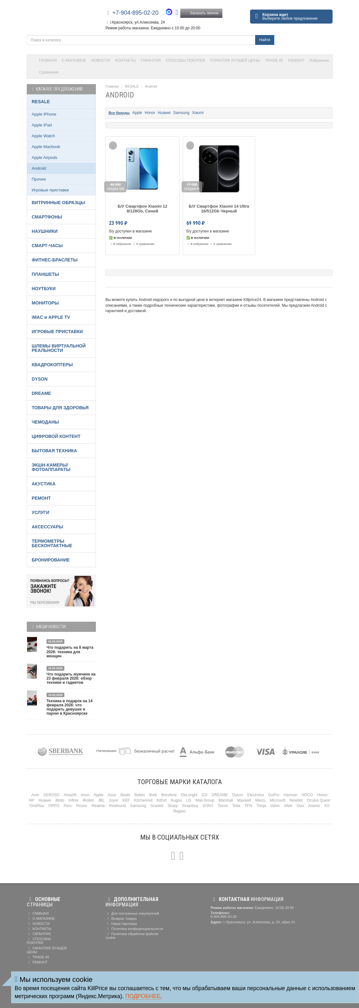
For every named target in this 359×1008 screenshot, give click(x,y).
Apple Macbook (46, 146)
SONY (208, 806)
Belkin (139, 795)
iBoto (59, 800)
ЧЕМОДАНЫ (45, 422)
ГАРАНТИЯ (151, 60)
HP (31, 800)
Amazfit (70, 795)
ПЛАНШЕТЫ (45, 274)
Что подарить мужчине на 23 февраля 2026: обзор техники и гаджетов (71, 678)
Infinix (73, 800)
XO (326, 806)
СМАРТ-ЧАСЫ (47, 245)
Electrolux (255, 795)
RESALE (132, 86)
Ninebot (296, 800)
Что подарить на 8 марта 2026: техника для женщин (70, 651)
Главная (112, 86)
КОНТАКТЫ (125, 60)
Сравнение (49, 72)
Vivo (300, 806)
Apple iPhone (44, 114)
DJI (204, 795)
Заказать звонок (201, 13)
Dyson (237, 795)
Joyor (113, 800)
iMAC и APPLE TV (51, 317)
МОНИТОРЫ (45, 302)
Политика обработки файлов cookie (131, 936)
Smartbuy (190, 806)
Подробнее (143, 996)
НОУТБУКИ (44, 288)
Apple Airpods (44, 157)
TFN (248, 806)
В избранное (120, 244)
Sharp (173, 806)
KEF (126, 800)
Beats (125, 795)
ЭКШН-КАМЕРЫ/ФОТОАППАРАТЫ (51, 467)
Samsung (181, 113)
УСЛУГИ (40, 512)
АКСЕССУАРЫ (47, 526)
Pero (68, 806)
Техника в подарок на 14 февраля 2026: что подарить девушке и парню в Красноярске (70, 707)
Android (151, 86)
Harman (290, 795)
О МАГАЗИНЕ (74, 60)
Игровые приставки (50, 190)
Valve (274, 806)
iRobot (88, 800)
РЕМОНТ (296, 60)
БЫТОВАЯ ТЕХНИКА (54, 450)
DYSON (40, 379)
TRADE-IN (274, 60)
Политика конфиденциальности (134, 929)
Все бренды (119, 113)
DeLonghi (189, 795)
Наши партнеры (121, 924)
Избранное (319, 60)
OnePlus (36, 806)
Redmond (117, 806)
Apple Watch (43, 135)
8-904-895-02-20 (224, 917)
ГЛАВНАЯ (48, 60)
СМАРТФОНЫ (47, 216)
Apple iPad (42, 125)
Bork (153, 795)
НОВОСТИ (100, 60)
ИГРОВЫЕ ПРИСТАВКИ (57, 331)
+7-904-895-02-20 (135, 13)
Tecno (223, 806)
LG (188, 800)
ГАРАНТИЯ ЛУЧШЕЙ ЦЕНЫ (235, 60)
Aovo (85, 795)
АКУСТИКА (44, 483)
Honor (150, 113)
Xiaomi (198, 113)
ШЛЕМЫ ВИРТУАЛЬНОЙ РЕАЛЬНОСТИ (59, 348)
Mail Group (205, 800)
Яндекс (179, 811)
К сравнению (143, 244)
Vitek (288, 806)
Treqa (261, 806)
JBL (101, 800)
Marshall (226, 800)
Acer (35, 795)
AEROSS (52, 795)
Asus (112, 795)
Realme (98, 806)
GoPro (273, 795)
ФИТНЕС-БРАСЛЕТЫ (55, 259)
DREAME (41, 393)
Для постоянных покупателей (132, 913)
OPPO (54, 806)
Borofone (169, 795)
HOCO (307, 795)
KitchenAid (143, 800)
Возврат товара (121, 918)
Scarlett (156, 806)
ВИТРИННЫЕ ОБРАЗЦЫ (58, 202)
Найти (264, 40)
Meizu (260, 800)
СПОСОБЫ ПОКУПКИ (185, 60)
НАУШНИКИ (45, 231)
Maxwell (244, 800)
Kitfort (162, 800)
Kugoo (176, 800)
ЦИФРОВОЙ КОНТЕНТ (56, 436)
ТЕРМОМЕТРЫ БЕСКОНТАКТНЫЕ (52, 543)
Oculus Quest (318, 800)
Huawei (164, 113)
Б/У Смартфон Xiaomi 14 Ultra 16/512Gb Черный (219, 208)
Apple (137, 113)
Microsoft (277, 800)
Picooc (81, 806)
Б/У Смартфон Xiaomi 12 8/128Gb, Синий (142, 208)
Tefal (236, 806)
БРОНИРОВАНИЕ (51, 559)
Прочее (39, 179)
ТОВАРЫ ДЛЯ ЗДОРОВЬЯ (60, 407)
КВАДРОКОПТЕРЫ (52, 364)
